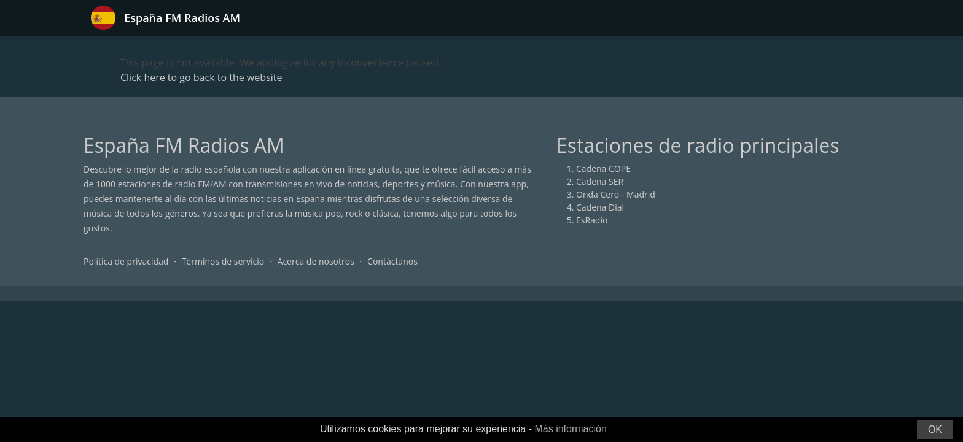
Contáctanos (392, 261)
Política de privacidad (126, 261)
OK (935, 429)
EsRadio (591, 220)
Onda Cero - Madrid (615, 194)
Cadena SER (599, 181)
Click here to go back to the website (201, 77)
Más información (570, 429)
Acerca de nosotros (316, 261)
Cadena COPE (603, 168)
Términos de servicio (223, 261)
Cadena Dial (600, 207)
